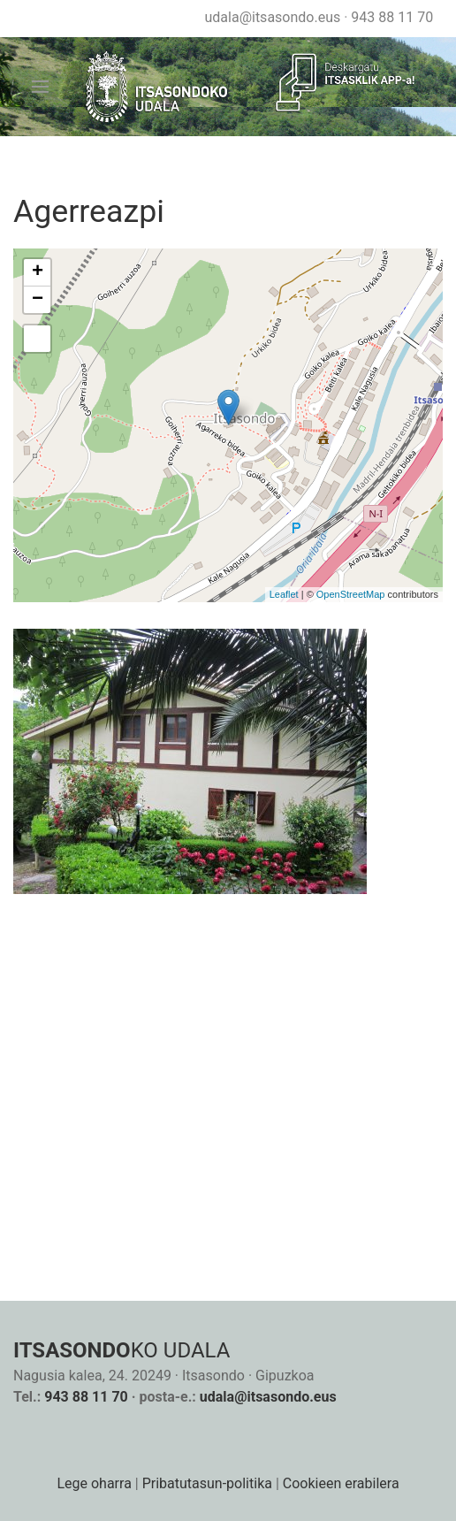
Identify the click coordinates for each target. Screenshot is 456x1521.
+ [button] (37, 272)
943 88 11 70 (392, 17)
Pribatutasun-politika (207, 1483)
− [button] (37, 300)
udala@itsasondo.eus (272, 17)
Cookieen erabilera (341, 1483)
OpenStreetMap (350, 594)
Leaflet (284, 594)
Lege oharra (94, 1483)
